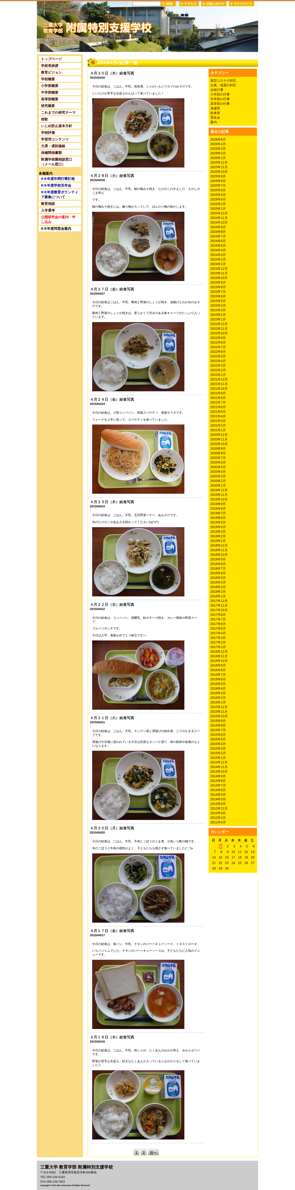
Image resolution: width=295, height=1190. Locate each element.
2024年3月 (218, 255)
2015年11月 (219, 711)
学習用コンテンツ (55, 139)
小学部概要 (49, 86)
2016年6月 (218, 679)
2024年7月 (218, 236)
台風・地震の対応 (223, 85)
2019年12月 (219, 490)
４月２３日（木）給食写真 (112, 502)
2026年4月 (218, 144)
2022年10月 (219, 333)
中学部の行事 (220, 99)
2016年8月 (218, 670)
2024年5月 (218, 245)
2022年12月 (219, 324)
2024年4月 (218, 250)
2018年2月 (218, 591)
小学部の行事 (220, 94)
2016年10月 (219, 661)
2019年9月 (218, 504)
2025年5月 (218, 195)
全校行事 (216, 90)
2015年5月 (218, 739)
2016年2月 (218, 698)
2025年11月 (219, 167)
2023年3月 (218, 310)
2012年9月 (218, 813)
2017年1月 (218, 647)
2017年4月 (218, 633)
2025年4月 (218, 199)
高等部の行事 (220, 103)
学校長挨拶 (49, 66)
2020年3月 (218, 476)
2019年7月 (218, 513)
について (59, 194)
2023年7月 (218, 291)
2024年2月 (218, 259)
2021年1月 (218, 430)
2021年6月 (218, 407)
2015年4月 (218, 744)
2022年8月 (218, 342)
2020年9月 (218, 448)
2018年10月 (219, 554)
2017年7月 (218, 619)
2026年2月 (218, 153)
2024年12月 (219, 213)
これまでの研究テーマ (58, 112)
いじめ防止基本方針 (56, 126)
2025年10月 (219, 171)
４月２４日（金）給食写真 (112, 399)
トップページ (51, 59)
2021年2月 (218, 425)
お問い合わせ (214, 3)
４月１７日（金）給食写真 (112, 931)
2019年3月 (218, 531)
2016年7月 (218, 674)
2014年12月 (219, 762)
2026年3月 (218, 148)
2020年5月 (218, 467)
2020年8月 (218, 453)
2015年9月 (218, 721)
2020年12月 (219, 435)
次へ (153, 1153)
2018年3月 (218, 587)
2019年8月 (218, 508)
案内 (213, 122)
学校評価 (48, 133)
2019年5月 (218, 522)
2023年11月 (219, 273)
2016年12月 (219, 651)
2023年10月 (219, 278)
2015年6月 (218, 734)
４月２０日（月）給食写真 (112, 828)
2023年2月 (218, 315)
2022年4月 (218, 361)
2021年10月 (219, 388)
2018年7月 (218, 568)
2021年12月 (219, 379)
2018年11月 (219, 550)
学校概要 (48, 79)
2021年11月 (219, 384)
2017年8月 (218, 614)
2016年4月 (218, 688)
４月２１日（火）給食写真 (112, 718)
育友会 (215, 117)
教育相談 (48, 204)
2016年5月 (218, 684)
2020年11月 (219, 439)
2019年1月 (218, 541)
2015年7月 (218, 730)
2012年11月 (219, 808)
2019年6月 (218, 518)
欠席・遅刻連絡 (53, 146)
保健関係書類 (51, 153)
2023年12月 (219, 268)
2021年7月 (218, 402)
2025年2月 (218, 204)
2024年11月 (219, 218)
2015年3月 (218, 748)
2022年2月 (218, 370)
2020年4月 (218, 471)
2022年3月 (218, 365)
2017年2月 (218, 642)
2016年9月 (218, 665)
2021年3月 (218, 421)
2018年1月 (218, 596)
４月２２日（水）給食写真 (112, 605)
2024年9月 (218, 227)
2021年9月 (218, 393)
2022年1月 (218, 375)
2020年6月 (218, 462)
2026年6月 (218, 139)
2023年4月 (218, 305)
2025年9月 (218, 176)
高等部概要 (49, 99)
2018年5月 (218, 578)
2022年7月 (218, 347)
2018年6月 (218, 573)
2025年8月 (218, 181)
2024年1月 (218, 264)
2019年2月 (218, 536)
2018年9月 (218, 559)
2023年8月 (218, 287)
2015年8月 (218, 725)
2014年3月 (218, 799)
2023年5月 (218, 301)
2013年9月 (218, 804)
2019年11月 (219, 494)
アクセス (189, 3)
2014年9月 (218, 776)
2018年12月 (219, 545)
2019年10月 (219, 499)
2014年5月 (218, 794)
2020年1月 (218, 485)
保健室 (215, 108)
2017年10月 (219, 610)
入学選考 (48, 210)
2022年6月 (218, 351)
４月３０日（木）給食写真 (112, 73)
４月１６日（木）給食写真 (112, 1037)
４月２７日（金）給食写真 (112, 289)
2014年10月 (219, 771)
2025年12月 (219, 162)
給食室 (215, 113)
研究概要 (48, 106)
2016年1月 (218, 702)
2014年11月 (219, 767)
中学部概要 (49, 92)
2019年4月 (218, 527)
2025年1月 (218, 208)
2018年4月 (218, 582)
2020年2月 (218, 481)
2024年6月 (218, 241)
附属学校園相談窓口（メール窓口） (56, 161)
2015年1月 (218, 757)
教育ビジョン (51, 72)
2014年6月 (218, 790)
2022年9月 (218, 338)
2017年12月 (219, 601)
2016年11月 (219, 656)
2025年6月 (218, 190)
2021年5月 (218, 411)
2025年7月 (218, 185)
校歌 (44, 119)
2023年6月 (218, 296)
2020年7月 (218, 458)
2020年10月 (219, 444)
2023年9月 (218, 282)
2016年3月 (218, 693)
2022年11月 (219, 328)
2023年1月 (218, 319)
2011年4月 (218, 822)
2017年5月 (218, 628)
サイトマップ (241, 3)
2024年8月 (218, 231)
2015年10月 (219, 716)
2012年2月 (218, 817)
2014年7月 (218, 785)
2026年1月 (218, 158)
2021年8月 (218, 398)
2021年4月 (218, 416)
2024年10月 (219, 222)
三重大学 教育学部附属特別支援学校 (81, 26)
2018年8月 (218, 564)
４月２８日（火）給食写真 (112, 176)
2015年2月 (218, 753)
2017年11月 (219, 605)
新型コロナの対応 (223, 80)
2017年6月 (218, 624)
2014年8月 (218, 781)
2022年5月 (218, 356)
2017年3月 (218, 638)
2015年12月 (219, 707)
